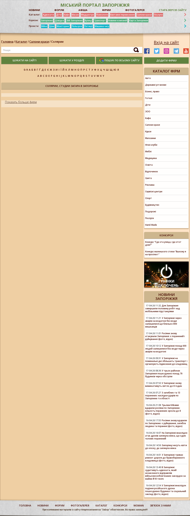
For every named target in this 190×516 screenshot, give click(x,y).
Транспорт (100, 20)
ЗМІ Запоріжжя (74, 20)
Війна (44, 26)
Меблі (148, 151)
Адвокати (48, 14)
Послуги (158, 14)
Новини (43, 505)
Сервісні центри (153, 191)
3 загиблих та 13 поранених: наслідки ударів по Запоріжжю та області (162, 395)
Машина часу (102, 26)
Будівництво (152, 204)
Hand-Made (151, 224)
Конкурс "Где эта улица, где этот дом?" (163, 243)
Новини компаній (117, 20)
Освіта (149, 164)
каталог (101, 505)
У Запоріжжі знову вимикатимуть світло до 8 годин (163, 384)
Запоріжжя (47, 20)
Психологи (102, 14)
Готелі (148, 98)
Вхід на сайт (166, 42)
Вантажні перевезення (122, 14)
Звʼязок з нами (160, 505)
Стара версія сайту (172, 10)
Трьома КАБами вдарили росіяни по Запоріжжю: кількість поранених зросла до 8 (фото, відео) (163, 409)
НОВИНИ (34, 10)
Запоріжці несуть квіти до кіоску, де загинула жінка (166, 447)
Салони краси (144, 14)
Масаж (75, 14)
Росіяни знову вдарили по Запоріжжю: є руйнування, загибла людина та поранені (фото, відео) (166, 423)
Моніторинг (63, 26)
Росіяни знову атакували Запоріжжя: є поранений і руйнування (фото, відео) (165, 336)
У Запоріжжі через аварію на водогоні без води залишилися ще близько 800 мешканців (163, 322)
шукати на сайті (25, 60)
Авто (148, 78)
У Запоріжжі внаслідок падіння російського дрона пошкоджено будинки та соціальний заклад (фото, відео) (165, 490)
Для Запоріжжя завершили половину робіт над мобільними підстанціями (162, 308)
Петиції (88, 26)
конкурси (120, 505)
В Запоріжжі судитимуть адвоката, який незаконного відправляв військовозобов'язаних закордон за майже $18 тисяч (165, 473)
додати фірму (166, 60)
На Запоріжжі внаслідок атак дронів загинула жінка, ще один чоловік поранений (166, 435)
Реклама (149, 184)
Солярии (57, 41)
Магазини (150, 138)
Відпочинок (151, 171)
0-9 (26, 69)
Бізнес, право (152, 91)
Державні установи (155, 84)
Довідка (59, 20)
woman (139, 505)
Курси (148, 131)
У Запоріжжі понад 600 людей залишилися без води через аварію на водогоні (165, 348)
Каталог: (34, 14)
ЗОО (147, 111)
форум (59, 505)
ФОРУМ (59, 10)
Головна (7, 41)
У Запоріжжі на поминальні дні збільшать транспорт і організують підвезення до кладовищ (166, 361)
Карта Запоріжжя (138, 20)
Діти (59, 14)
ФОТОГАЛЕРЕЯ (134, 10)
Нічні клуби (151, 144)
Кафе (66, 14)
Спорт (148, 198)
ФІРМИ (106, 10)
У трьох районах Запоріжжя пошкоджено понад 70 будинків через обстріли (163, 373)
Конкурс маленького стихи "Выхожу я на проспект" (165, 253)
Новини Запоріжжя (166, 296)
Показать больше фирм (21, 102)
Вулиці (88, 20)
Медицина (151, 158)
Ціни (51, 26)
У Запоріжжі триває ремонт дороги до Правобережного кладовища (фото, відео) (165, 457)
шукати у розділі (72, 60)
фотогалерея (80, 505)
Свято (148, 178)
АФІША (82, 10)
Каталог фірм (166, 71)
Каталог (21, 41)
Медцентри (87, 14)
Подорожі (150, 211)
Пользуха (77, 26)
